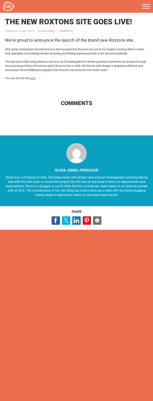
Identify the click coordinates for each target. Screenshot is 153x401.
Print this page (97, 220)
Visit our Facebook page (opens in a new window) (6, 276)
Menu (146, 6)
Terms (37, 389)
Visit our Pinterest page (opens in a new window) (37, 276)
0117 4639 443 (14, 348)
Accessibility (53, 389)
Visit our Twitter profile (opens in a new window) (16, 276)
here (33, 78)
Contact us (20, 261)
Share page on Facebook (56, 220)
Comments (66, 31)
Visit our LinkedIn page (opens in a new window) (27, 276)
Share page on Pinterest (87, 220)
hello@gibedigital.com (20, 354)
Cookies (24, 389)
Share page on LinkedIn (76, 220)
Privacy (9, 389)
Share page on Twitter (66, 220)
